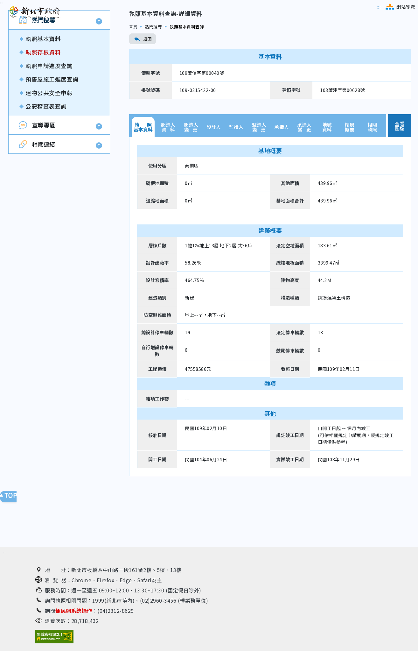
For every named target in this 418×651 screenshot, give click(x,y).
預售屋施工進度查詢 (52, 124)
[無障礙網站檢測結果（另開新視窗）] (54, 636)
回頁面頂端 (12, 496)
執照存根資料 (43, 97)
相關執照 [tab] (372, 172)
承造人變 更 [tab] (304, 172)
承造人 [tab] (282, 172)
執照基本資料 (43, 84)
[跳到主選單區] (379, 6)
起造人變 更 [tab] (191, 172)
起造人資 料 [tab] (168, 172)
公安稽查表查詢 (46, 151)
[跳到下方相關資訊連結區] (5, 552)
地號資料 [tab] (327, 172)
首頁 (133, 71)
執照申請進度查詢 (49, 111)
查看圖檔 (400, 170)
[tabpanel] (270, 351)
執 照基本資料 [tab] (143, 172)
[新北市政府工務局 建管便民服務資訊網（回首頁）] (35, 12)
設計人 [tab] (213, 172)
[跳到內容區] (1, 48)
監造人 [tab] (236, 172)
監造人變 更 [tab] (259, 172)
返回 (142, 84)
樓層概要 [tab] (349, 172)
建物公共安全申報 (49, 138)
